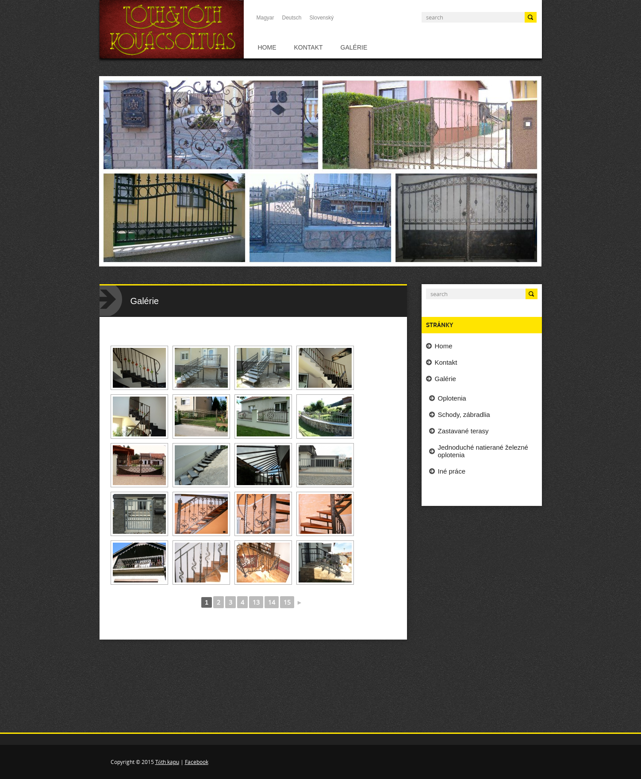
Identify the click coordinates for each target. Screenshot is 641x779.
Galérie (354, 47)
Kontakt (308, 47)
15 (287, 602)
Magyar (265, 18)
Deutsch (292, 18)
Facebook (196, 762)
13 (256, 602)
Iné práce (452, 471)
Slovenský (322, 18)
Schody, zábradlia (464, 414)
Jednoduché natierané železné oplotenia (483, 451)
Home (267, 47)
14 (271, 602)
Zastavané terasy (463, 431)
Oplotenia (452, 398)
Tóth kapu (167, 762)
